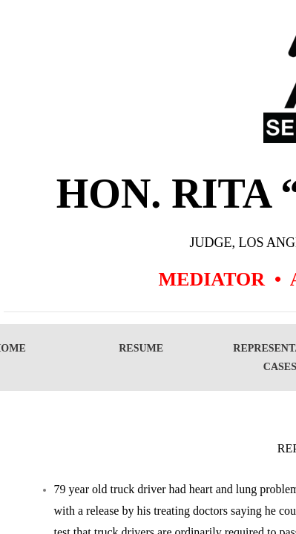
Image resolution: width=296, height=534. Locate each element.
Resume (141, 348)
